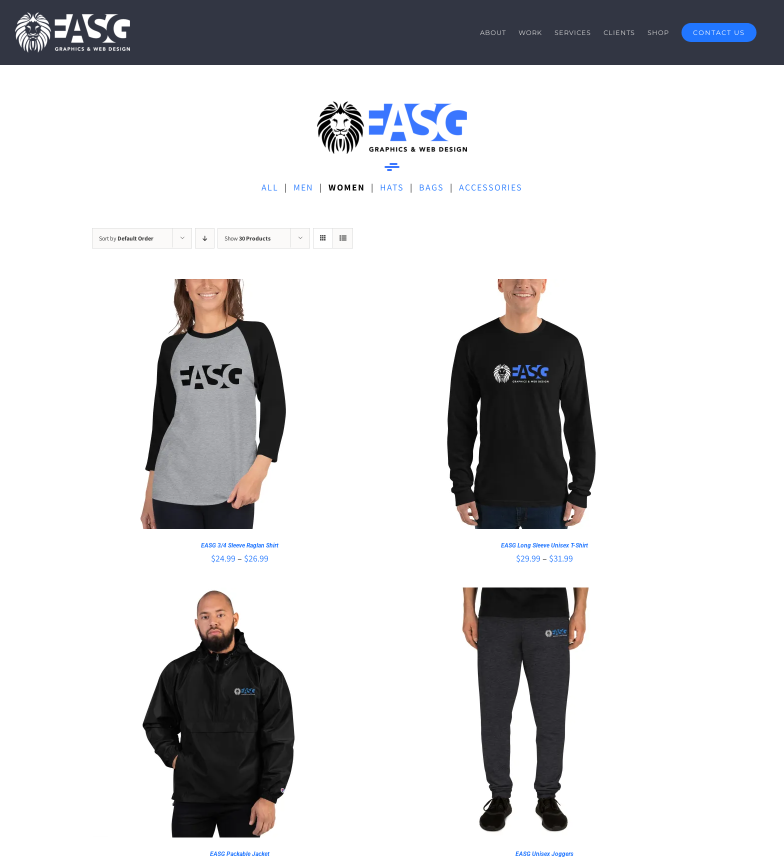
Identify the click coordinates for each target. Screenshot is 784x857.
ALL (270, 187)
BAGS (431, 187)
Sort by (126, 238)
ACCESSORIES (490, 187)
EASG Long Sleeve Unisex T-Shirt (544, 545)
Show (247, 238)
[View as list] (342, 238)
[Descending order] (204, 238)
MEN (304, 187)
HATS (392, 187)
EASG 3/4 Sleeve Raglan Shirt (239, 545)
